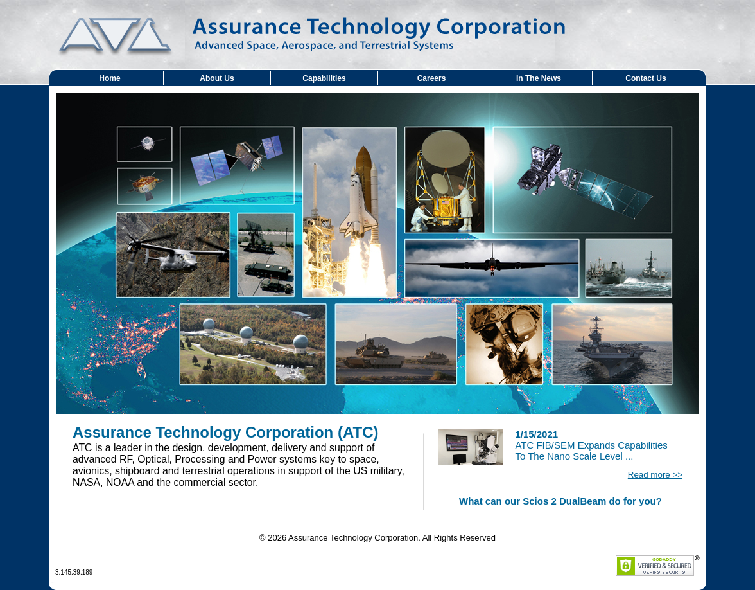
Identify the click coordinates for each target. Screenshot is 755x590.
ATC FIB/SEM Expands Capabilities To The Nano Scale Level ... (591, 445)
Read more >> (655, 474)
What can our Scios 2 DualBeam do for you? (560, 501)
